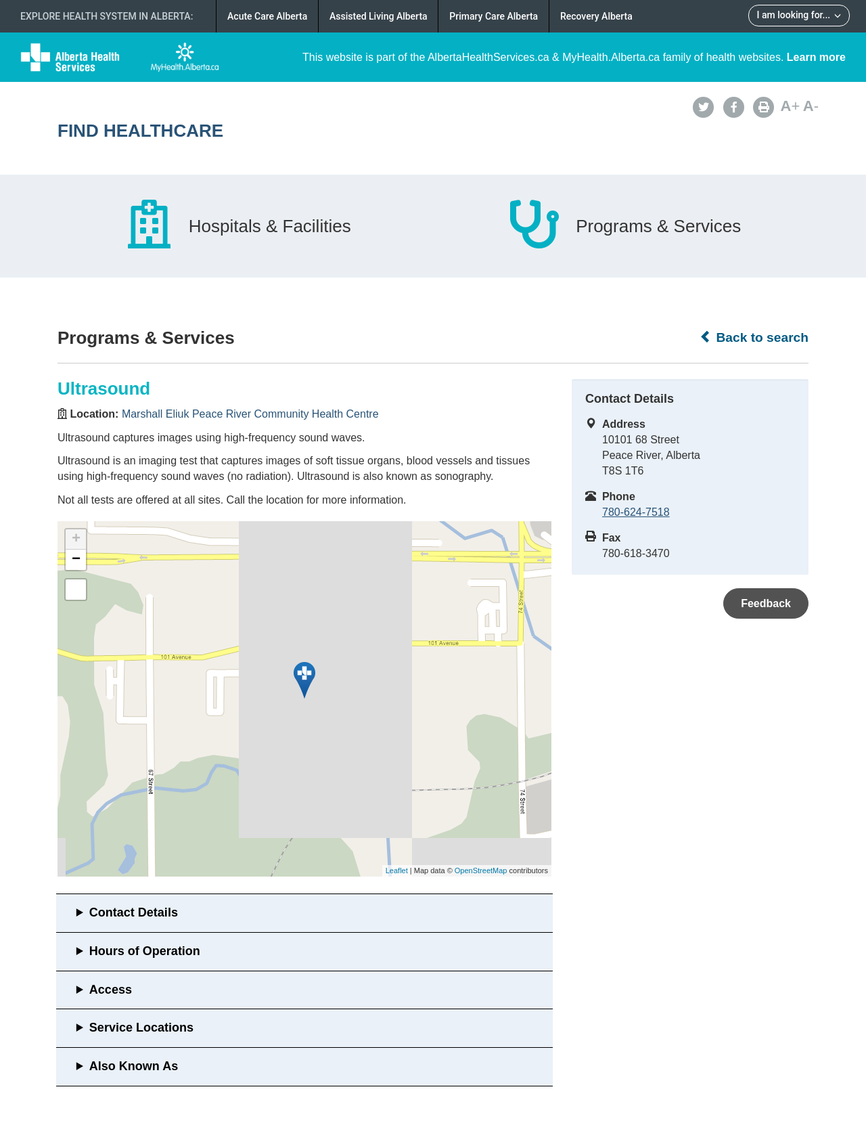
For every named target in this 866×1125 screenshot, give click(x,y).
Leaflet (397, 870)
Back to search (754, 337)
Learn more (816, 57)
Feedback (766, 603)
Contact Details (133, 912)
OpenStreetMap (481, 870)
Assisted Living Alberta (378, 16)
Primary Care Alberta (493, 16)
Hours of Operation (144, 951)
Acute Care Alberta (267, 16)
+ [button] (76, 539)
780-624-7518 (636, 512)
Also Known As (133, 1066)
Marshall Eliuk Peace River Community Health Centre (250, 414)
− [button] (76, 560)
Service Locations (141, 1027)
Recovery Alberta (596, 16)
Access (110, 989)
